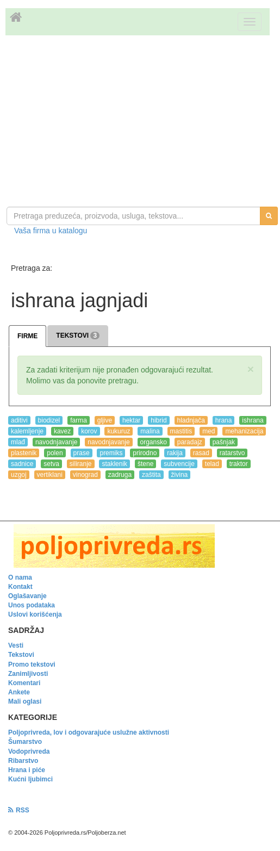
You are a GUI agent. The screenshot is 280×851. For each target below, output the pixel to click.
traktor (238, 464)
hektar (131, 420)
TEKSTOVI (77, 335)
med (208, 431)
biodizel (49, 420)
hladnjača (191, 420)
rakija (175, 453)
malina (149, 431)
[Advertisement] (140, 122)
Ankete (19, 692)
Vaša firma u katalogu (50, 230)
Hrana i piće (26, 770)
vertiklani (50, 475)
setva (51, 464)
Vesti (15, 645)
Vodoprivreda (28, 751)
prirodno (145, 453)
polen (55, 453)
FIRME (27, 336)
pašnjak (224, 442)
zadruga (120, 475)
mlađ (18, 442)
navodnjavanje (56, 442)
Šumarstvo (25, 742)
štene (145, 464)
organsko (153, 442)
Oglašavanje (27, 596)
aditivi (19, 420)
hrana (223, 420)
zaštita (151, 475)
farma (78, 420)
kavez (62, 431)
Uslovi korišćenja (35, 614)
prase (81, 453)
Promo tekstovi (31, 664)
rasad (201, 453)
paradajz (189, 442)
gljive (104, 420)
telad (212, 464)
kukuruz (118, 431)
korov (89, 431)
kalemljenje (27, 431)
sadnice (22, 464)
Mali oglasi (24, 701)
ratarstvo (232, 453)
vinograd (85, 475)
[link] (140, 546)
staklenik (114, 464)
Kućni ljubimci (30, 779)
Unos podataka (31, 605)
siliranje (81, 464)
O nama (20, 577)
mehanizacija (244, 431)
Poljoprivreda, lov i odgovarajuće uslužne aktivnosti (88, 732)
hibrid (158, 420)
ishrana (252, 420)
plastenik (23, 453)
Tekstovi (21, 655)
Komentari (24, 683)
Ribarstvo (23, 761)
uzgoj (19, 475)
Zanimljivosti (28, 674)
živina (179, 475)
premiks (110, 453)
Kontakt (20, 587)
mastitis (181, 431)
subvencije (179, 464)
